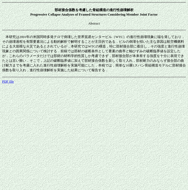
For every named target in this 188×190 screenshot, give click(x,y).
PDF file (8, 81)
